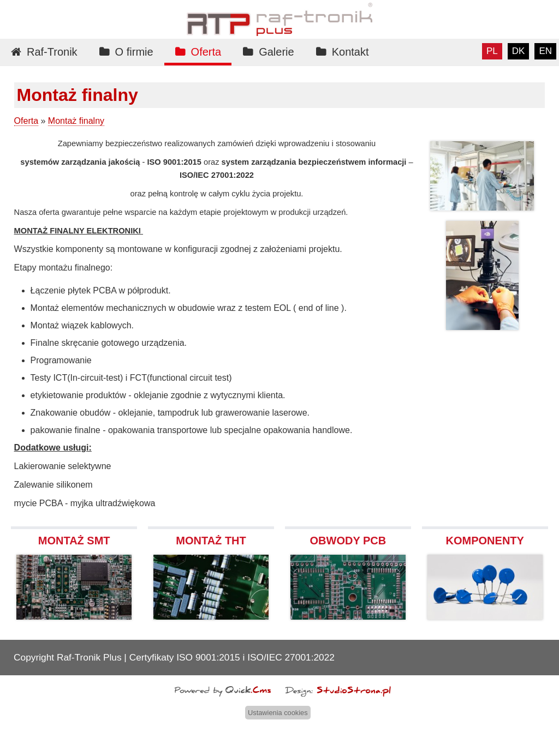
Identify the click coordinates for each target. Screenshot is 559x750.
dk (518, 51)
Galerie (276, 52)
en (545, 51)
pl (492, 51)
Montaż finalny (76, 120)
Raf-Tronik (52, 52)
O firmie (134, 52)
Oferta (206, 52)
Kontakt (350, 52)
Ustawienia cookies (278, 713)
